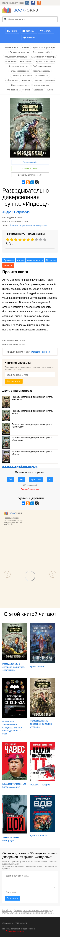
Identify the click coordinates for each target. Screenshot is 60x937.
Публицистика (11, 80)
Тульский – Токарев (40, 784)
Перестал (51, 260)
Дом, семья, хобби (41, 52)
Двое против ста (38, 835)
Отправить (12, 898)
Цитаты (47, 31)
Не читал (8, 265)
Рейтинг (31, 37)
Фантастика (12, 90)
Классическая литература (43, 57)
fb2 (10, 479)
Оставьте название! (41, 352)
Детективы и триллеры (44, 47)
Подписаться (13, 381)
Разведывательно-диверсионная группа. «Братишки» (27, 425)
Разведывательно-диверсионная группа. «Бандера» (27, 438)
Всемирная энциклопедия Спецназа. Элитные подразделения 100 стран (12, 727)
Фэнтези (26, 90)
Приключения (41, 75)
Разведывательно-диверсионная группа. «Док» (27, 412)
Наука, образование (19, 71)
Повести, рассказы (41, 71)
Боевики (25, 47)
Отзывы (30, 31)
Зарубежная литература (16, 57)
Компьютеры (26, 61)
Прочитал (9, 260)
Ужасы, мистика (41, 85)
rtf (50, 479)
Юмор (50, 90)
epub (36, 479)
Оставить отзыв (30, 168)
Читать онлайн (30, 162)
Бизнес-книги (11, 47)
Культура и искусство (19, 66)
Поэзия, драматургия (22, 75)
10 (45, 239)
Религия (26, 80)
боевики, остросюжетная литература (28, 225)
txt (21, 479)
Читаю (20, 260)
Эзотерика (38, 90)
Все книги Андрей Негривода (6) (19, 466)
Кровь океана (37, 666)
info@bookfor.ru (28, 929)
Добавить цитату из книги (30, 175)
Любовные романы (42, 66)
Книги (14, 31)
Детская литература (19, 52)
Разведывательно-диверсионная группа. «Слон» (27, 452)
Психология (10, 61)
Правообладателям (14, 931)
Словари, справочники (44, 80)
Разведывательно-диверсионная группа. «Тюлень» (27, 398)
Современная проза (20, 85)
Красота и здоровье (45, 61)
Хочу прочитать (35, 260)
